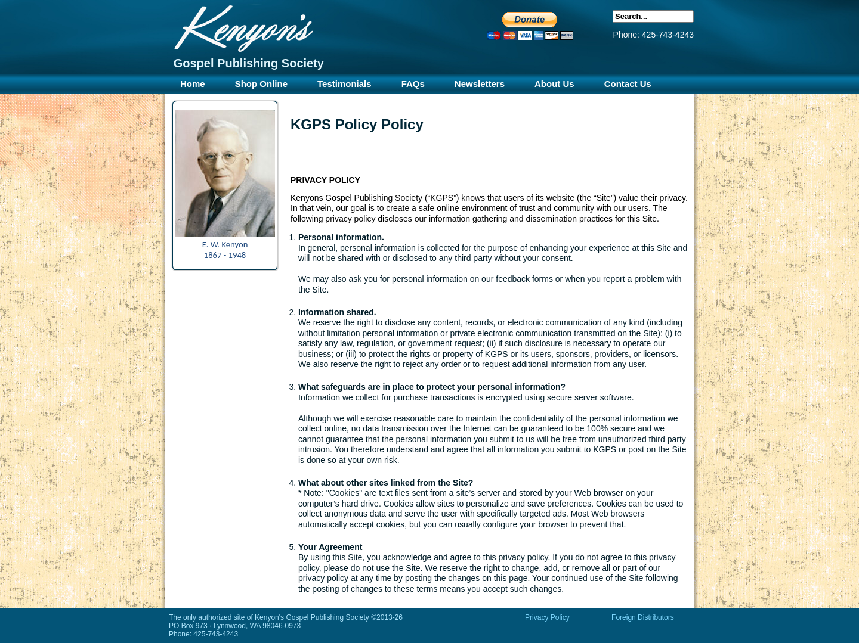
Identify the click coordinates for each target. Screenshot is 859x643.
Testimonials (344, 84)
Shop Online (261, 84)
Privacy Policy (547, 617)
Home (192, 84)
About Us (554, 84)
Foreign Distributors (642, 617)
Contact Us (627, 84)
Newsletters (480, 84)
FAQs (413, 84)
